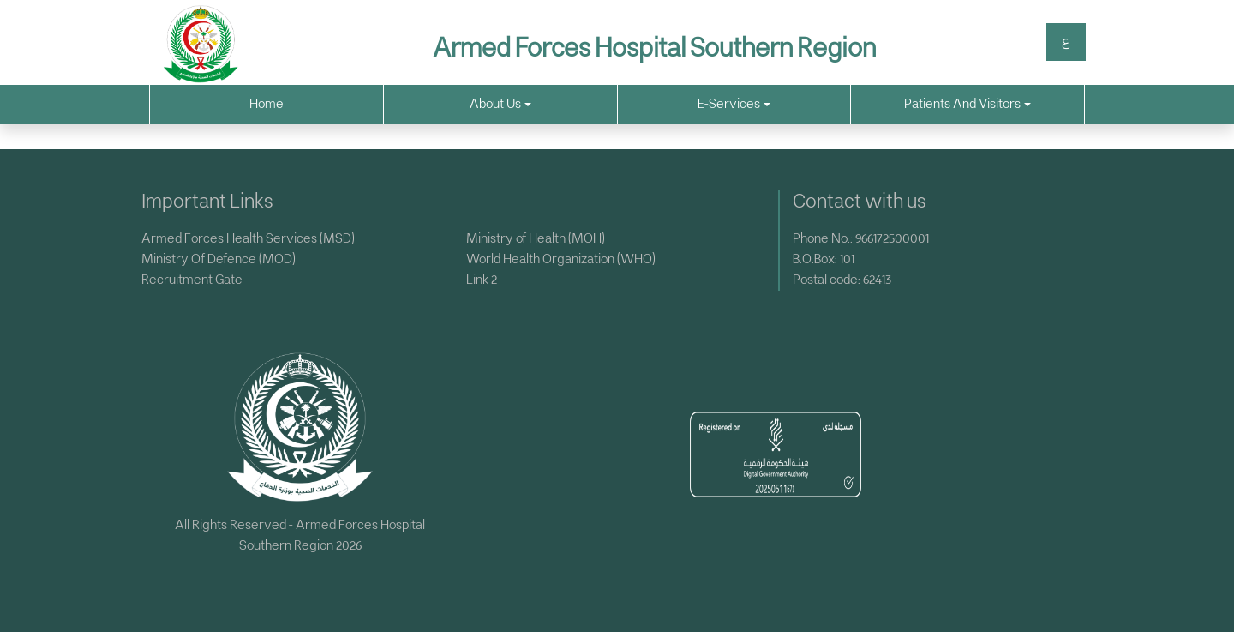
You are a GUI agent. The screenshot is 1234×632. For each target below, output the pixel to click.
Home (266, 104)
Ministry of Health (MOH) (535, 239)
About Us (500, 104)
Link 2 (481, 280)
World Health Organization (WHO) (561, 259)
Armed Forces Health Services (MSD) (248, 239)
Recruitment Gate (192, 280)
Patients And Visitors (967, 104)
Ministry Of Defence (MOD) (218, 259)
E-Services (734, 104)
